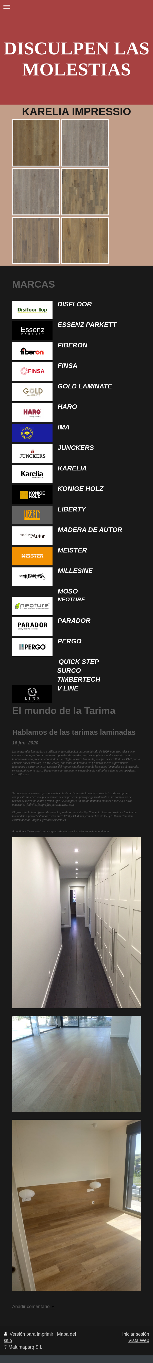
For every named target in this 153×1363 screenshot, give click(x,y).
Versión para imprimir (29, 1334)
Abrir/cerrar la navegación (76, 6)
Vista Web (138, 1340)
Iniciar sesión (135, 1334)
